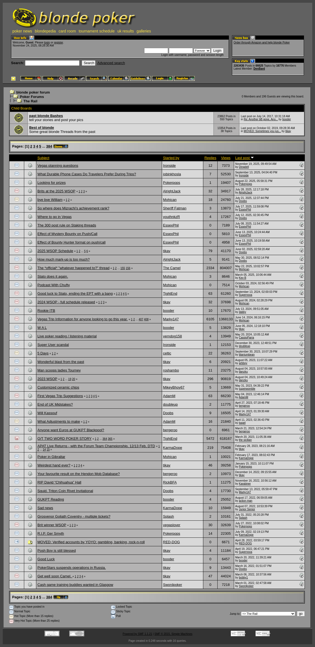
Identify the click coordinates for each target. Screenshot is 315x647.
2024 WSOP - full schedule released (66, 302)
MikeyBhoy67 (174, 387)
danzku (243, 371)
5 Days (42, 353)
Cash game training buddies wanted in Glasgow (75, 585)
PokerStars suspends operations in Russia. (71, 568)
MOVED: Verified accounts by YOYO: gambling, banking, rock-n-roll (91, 542)
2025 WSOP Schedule (55, 251)
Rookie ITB (46, 311)
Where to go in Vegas (54, 217)
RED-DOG (171, 542)
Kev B (242, 277)
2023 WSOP (47, 379)
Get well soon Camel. (54, 576)
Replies (210, 158)
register (58, 42)
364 (105, 438)
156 (128, 268)
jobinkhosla (172, 174)
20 (73, 379)
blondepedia (45, 31)
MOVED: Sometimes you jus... (262, 131)
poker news (22, 31)
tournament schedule (97, 31)
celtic (167, 353)
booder (286, 119)
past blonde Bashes (46, 116)
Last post (244, 158)
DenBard (259, 68)
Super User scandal (53, 345)
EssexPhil (245, 209)
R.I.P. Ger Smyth (50, 533)
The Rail (30, 101)
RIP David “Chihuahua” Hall (59, 482)
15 (48, 449)
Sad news (45, 508)
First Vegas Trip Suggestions (60, 396)
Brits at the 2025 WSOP (56, 191)
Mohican (170, 200)
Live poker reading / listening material (67, 336)
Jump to (235, 613)
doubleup (244, 346)
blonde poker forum (33, 92)
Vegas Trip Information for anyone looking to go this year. (82, 319)
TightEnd (170, 293)
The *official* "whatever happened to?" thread (73, 268)
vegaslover (171, 525)
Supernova (245, 294)
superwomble (247, 388)
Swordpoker (172, 585)
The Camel (172, 268)
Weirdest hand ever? (53, 465)
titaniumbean (246, 354)
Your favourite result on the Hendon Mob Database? (78, 474)
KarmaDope (172, 448)
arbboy (243, 363)
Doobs (243, 201)
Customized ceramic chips (58, 387)
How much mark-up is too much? (63, 259)
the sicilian (245, 439)
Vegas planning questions (57, 165)
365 (110, 438)
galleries (144, 31)
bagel (242, 422)
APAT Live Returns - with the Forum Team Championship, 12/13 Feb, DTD (96, 446)
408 (146, 319)
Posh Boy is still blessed (56, 550)
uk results (125, 31)
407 (141, 319)
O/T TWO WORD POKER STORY (64, 438)
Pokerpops (171, 183)
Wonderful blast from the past (60, 362)
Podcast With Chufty (53, 285)
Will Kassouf (47, 413)
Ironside (169, 165)
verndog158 (172, 336)
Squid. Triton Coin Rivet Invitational (65, 491)
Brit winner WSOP (51, 525)
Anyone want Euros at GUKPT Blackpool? (70, 430)
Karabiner (245, 483)
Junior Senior (247, 509)
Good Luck (46, 559)
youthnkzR (171, 217)
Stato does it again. (52, 276)
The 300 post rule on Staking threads (66, 225)
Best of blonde (41, 127)
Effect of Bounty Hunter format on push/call (71, 242)
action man (245, 500)
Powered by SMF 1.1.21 (137, 633)
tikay (288, 131)
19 (69, 379)
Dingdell (244, 166)
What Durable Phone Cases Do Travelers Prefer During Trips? (86, 174)
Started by (171, 158)
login (47, 42)
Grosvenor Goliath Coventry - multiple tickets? (73, 516)
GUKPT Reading (50, 499)
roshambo (171, 370)
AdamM (169, 396)
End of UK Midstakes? (55, 404)
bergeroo (244, 405)
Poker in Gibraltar (51, 457)
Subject (43, 158)
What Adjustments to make (58, 421)
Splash (168, 516)
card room (67, 31)
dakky (242, 311)
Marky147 (171, 319)
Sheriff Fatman (175, 208)
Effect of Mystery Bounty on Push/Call (67, 234)
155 (122, 268)
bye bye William (49, 200)
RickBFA (170, 482)
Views (225, 158)
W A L (42, 328)
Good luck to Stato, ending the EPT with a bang (75, 293)
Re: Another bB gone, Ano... (261, 119)
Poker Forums (32, 97)
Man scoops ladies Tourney (59, 370)
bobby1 (243, 577)
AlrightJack (172, 191)
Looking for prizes (51, 183)
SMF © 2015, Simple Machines (173, 633)
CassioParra (246, 337)
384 (49, 146)
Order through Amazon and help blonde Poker (262, 42)
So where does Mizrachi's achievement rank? (73, 208)
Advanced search (111, 63)
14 (44, 449)
